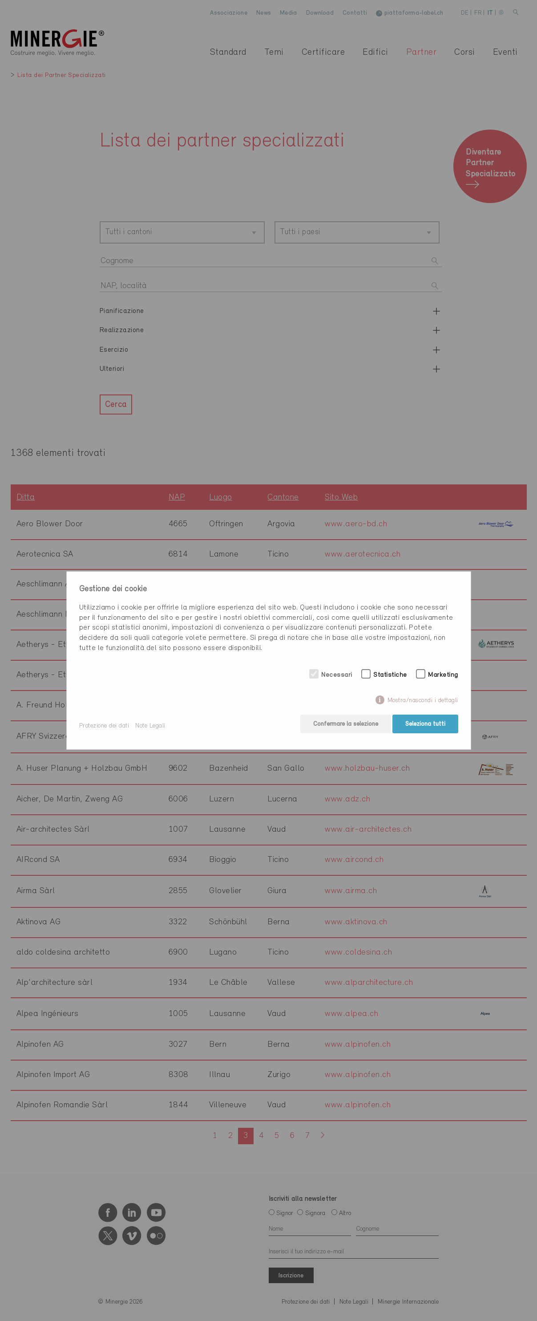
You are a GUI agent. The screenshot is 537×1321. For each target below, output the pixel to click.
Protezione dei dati (104, 726)
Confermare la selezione (343, 726)
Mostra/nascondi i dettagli (423, 702)
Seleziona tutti (425, 726)
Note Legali (150, 726)
